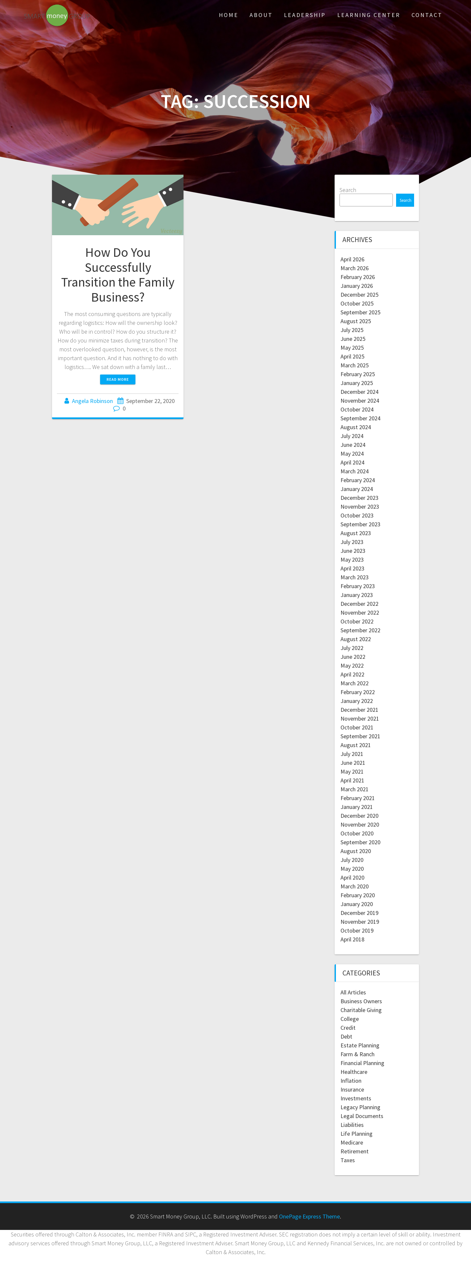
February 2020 (357, 895)
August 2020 (355, 851)
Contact (427, 15)
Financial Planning (362, 1063)
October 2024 (357, 409)
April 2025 (352, 356)
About (261, 15)
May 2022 (352, 665)
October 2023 (357, 515)
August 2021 (355, 745)
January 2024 (356, 489)
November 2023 (359, 506)
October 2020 (357, 833)
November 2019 (359, 921)
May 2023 (352, 559)
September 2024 (360, 418)
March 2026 (354, 268)
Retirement (354, 1151)
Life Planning (356, 1133)
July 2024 (351, 436)
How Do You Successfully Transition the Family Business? (117, 274)
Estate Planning (359, 1045)
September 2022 (360, 630)
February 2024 (357, 480)
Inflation (350, 1080)
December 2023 (359, 497)
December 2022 (359, 603)
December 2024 (359, 391)
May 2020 (352, 868)
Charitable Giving (361, 1010)
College (349, 1019)
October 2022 (357, 621)
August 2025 (355, 321)
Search (348, 190)
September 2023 (360, 524)
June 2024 (352, 444)
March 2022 (354, 683)
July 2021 (351, 754)
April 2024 (352, 462)
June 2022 (352, 656)
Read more (118, 379)
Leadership (305, 15)
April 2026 (352, 259)
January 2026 (356, 285)
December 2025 (359, 294)
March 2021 (354, 789)
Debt (346, 1036)
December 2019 (359, 913)
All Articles (353, 992)
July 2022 (351, 648)
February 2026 (357, 277)
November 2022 (359, 612)
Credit (348, 1027)
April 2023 (352, 568)
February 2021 (357, 798)
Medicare (351, 1142)
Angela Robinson (92, 401)
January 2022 (356, 701)
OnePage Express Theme (309, 1216)
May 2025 (352, 347)
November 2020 (359, 824)
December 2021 (359, 709)
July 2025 (351, 330)
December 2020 (359, 815)
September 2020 (360, 842)
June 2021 (352, 762)
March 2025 (354, 365)
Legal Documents (361, 1116)
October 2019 (357, 930)
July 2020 (351, 860)
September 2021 (360, 736)
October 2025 (357, 303)
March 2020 (354, 886)
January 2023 (356, 595)
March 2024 (354, 471)
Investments (355, 1098)
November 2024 (359, 400)
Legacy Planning (360, 1107)
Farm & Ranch (357, 1054)
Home (228, 15)
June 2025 (352, 338)
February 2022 (357, 692)
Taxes (347, 1160)
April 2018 (352, 939)
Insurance (352, 1089)
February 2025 (357, 374)
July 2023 (351, 542)
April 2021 (352, 780)
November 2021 (359, 718)
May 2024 (352, 453)
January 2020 (356, 904)
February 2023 (357, 586)
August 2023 (355, 533)
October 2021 (357, 727)
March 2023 (354, 577)
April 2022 (352, 674)
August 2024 (355, 427)
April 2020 (352, 877)
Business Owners (361, 1001)
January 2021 (356, 807)
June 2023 (352, 550)
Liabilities (352, 1125)
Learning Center (368, 15)
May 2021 (352, 771)
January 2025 (356, 383)
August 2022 (355, 639)
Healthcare (353, 1072)
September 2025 (360, 312)
